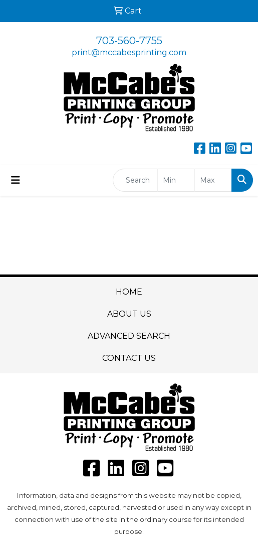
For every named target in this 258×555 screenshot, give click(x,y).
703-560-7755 (129, 41)
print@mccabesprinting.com (129, 52)
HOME (129, 292)
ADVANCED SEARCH (129, 336)
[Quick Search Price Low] (176, 180)
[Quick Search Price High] (213, 180)
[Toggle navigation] (15, 180)
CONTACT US (129, 358)
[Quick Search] (135, 180)
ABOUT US (129, 314)
